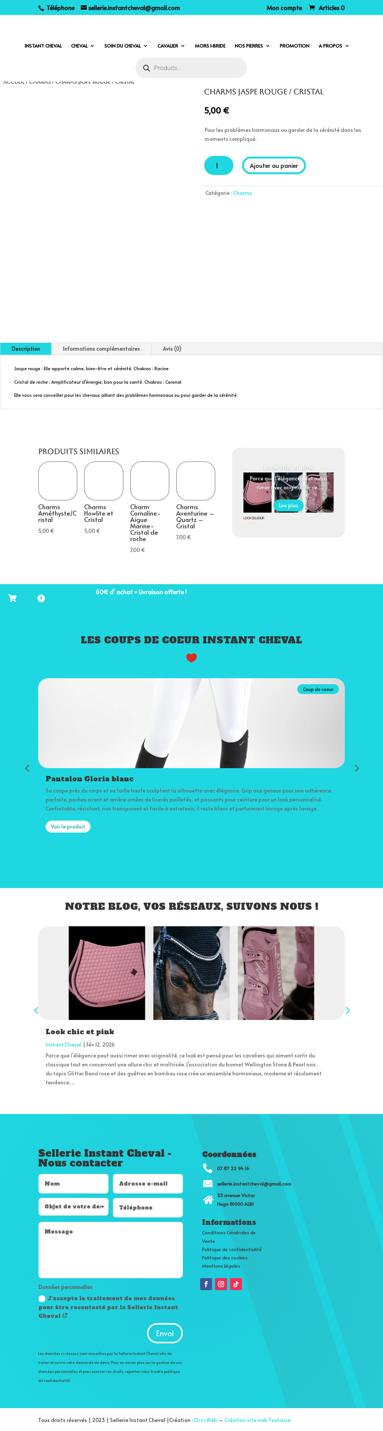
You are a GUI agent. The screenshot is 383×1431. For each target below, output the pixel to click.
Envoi (165, 1332)
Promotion (294, 46)
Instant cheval (43, 46)
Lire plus (288, 505)
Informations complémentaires (101, 348)
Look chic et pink (288, 466)
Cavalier (167, 46)
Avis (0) (172, 348)
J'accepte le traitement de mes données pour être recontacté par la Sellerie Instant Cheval (108, 1306)
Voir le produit (68, 825)
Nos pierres (249, 46)
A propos (330, 46)
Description (26, 348)
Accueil (13, 82)
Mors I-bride (210, 46)
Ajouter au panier (274, 165)
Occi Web (205, 1418)
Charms (39, 82)
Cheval (79, 46)
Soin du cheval (122, 46)
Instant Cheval (64, 1043)
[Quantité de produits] (218, 165)
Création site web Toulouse (257, 1418)
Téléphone (59, 7)
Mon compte (284, 8)
